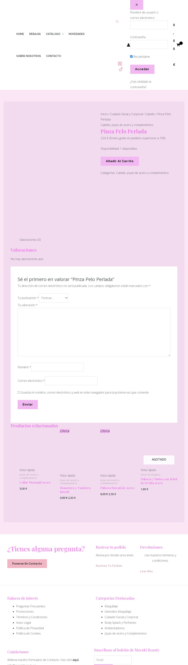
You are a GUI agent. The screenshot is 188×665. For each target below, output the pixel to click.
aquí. (76, 598)
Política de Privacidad (30, 567)
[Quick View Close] (1, 662)
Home (20, 34)
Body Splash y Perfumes (120, 561)
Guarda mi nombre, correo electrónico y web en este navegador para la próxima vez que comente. (85, 331)
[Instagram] (120, 63)
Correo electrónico (31, 319)
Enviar (103, 607)
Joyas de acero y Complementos (126, 572)
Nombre (24, 306)
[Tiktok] (121, 69)
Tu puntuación (28, 237)
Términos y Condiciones (31, 556)
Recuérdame (140, 57)
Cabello (150, 114)
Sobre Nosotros (28, 56)
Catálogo (55, 34)
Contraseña (138, 37)
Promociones (25, 550)
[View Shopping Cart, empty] (176, 45)
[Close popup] (136, 5)
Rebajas (35, 34)
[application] (62, 34)
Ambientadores (115, 567)
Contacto (53, 56)
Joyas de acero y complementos (132, 125)
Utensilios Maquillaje (118, 550)
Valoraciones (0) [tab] (30, 178)
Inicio (104, 114)
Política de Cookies (28, 572)
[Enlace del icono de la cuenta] (128, 45)
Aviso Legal (23, 561)
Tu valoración (28, 244)
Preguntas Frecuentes (30, 545)
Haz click (66, 598)
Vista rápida (27, 409)
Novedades (77, 34)
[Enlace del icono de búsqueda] (117, 21)
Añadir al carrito (120, 161)
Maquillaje (111, 545)
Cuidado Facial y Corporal (121, 556)
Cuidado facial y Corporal (126, 114)
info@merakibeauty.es (21, 604)
